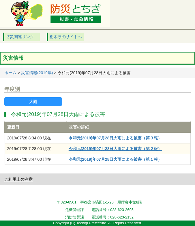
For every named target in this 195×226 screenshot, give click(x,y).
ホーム (10, 72)
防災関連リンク (20, 36)
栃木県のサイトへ (66, 36)
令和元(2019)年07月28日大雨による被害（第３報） (115, 138)
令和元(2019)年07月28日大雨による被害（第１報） (115, 159)
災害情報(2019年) (37, 72)
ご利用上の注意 (18, 179)
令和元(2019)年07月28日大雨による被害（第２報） (115, 148)
